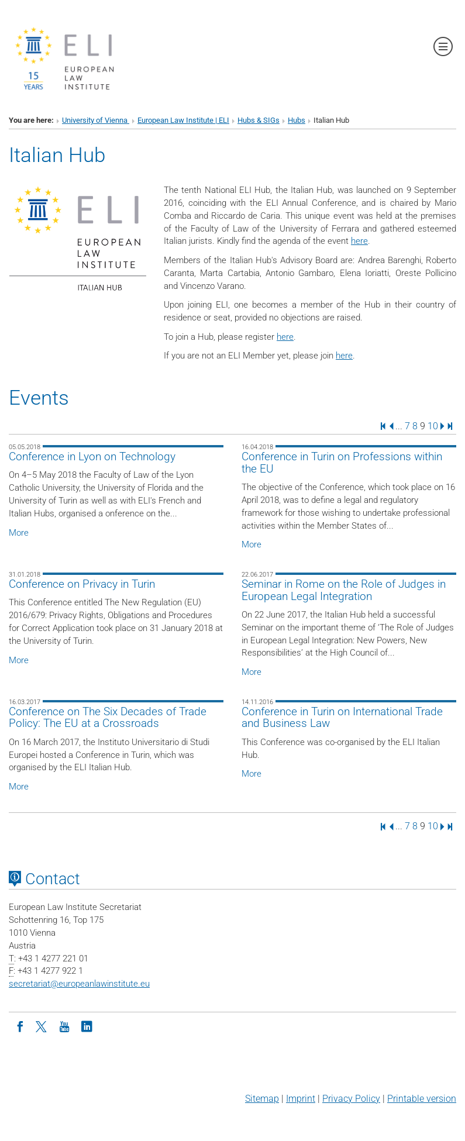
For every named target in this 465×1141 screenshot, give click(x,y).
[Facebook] (20, 1026)
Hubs (296, 120)
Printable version (421, 1098)
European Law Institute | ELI (183, 120)
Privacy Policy (351, 1098)
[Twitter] (42, 1026)
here (359, 241)
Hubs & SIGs (258, 120)
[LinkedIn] (86, 1026)
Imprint (300, 1098)
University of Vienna (95, 120)
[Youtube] (64, 1026)
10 (433, 425)
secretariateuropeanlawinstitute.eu (79, 983)
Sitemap (262, 1098)
